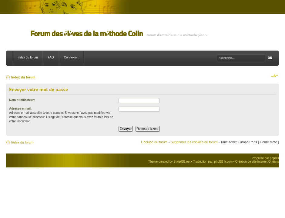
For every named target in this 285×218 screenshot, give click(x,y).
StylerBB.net (181, 161)
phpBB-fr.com (223, 161)
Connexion (71, 57)
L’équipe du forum (154, 142)
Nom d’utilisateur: (22, 100)
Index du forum (28, 57)
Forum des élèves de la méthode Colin (86, 33)
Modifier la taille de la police (274, 76)
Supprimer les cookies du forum (194, 142)
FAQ (51, 57)
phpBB (274, 158)
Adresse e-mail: (20, 108)
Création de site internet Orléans (257, 161)
